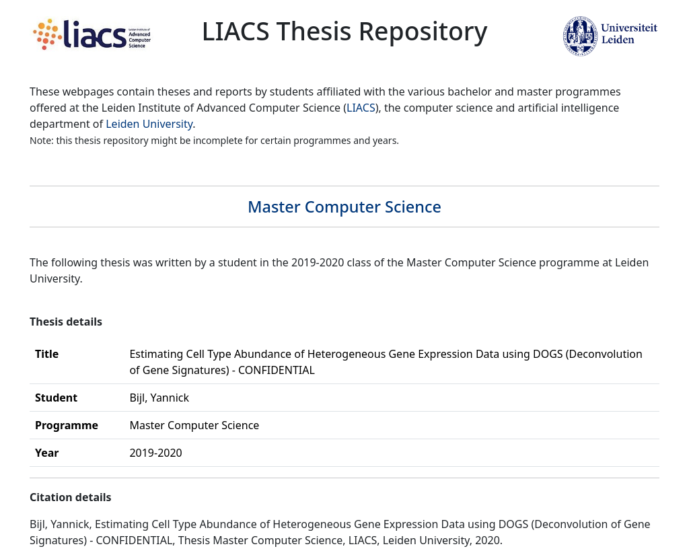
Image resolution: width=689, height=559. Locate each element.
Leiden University (149, 123)
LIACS (361, 107)
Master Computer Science (344, 206)
